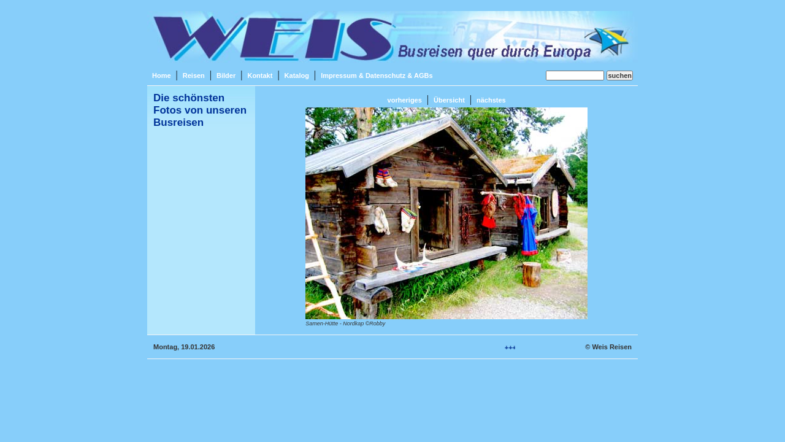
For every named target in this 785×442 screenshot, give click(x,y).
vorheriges (405, 100)
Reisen (194, 75)
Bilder (226, 75)
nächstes (491, 100)
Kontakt (259, 75)
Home (161, 75)
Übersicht (449, 100)
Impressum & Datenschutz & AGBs (376, 75)
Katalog (297, 75)
